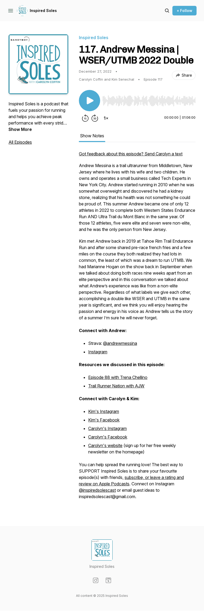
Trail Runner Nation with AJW (116, 385)
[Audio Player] (149, 99)
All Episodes (20, 142)
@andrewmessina (120, 343)
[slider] (149, 100)
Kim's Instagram (103, 411)
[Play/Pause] (89, 100)
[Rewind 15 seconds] (85, 118)
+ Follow (184, 10)
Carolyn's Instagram (107, 428)
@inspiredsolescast (97, 490)
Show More (20, 129)
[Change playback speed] (106, 118)
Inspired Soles (43, 10)
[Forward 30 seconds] (95, 118)
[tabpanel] (137, 328)
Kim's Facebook (104, 420)
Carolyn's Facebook (107, 437)
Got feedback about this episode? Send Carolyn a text (130, 153)
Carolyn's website (105, 445)
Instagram (97, 351)
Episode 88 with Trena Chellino (117, 377)
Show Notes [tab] (92, 135)
